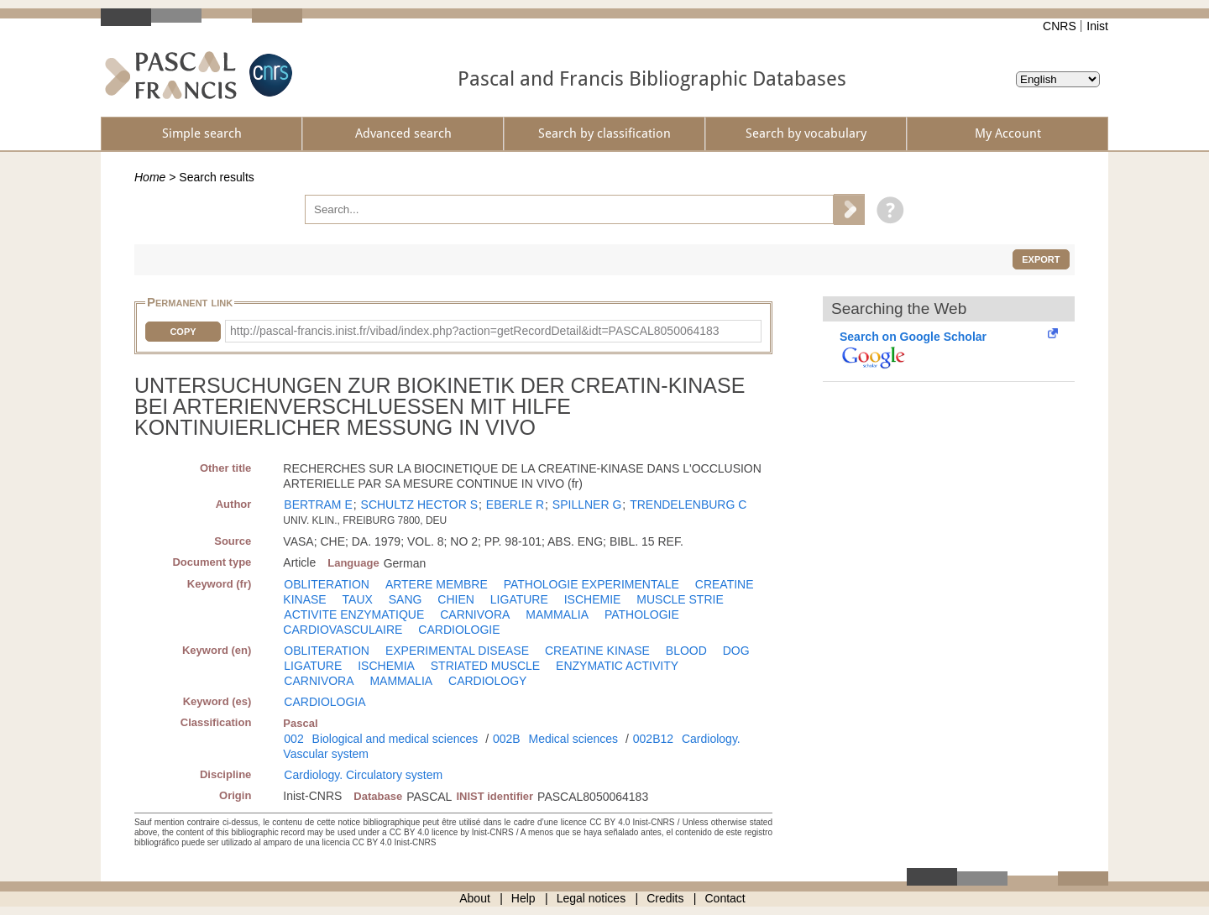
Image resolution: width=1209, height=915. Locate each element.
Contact (725, 898)
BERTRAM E (318, 504)
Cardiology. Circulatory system (363, 775)
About (474, 898)
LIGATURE (519, 599)
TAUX (358, 599)
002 (293, 738)
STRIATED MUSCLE (485, 665)
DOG (736, 650)
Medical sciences (574, 738)
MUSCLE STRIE (679, 599)
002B (507, 738)
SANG (405, 599)
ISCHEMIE (592, 599)
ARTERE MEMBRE (436, 584)
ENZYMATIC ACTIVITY (617, 665)
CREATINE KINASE (597, 650)
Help (523, 898)
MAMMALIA (557, 614)
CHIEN (455, 599)
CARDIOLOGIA (324, 701)
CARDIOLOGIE (459, 629)
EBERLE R (515, 504)
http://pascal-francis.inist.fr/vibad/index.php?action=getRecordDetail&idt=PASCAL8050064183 (475, 330)
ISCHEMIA (386, 665)
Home (149, 177)
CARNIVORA (475, 614)
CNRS (1059, 26)
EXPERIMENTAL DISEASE (457, 650)
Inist (1097, 26)
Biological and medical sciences (395, 738)
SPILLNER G (586, 504)
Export (1041, 259)
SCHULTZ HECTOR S (420, 504)
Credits (664, 898)
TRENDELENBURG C (688, 504)
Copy (183, 332)
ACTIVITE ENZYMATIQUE (354, 614)
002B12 (653, 738)
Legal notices (591, 898)
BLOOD (686, 650)
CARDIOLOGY (487, 681)
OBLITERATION (326, 584)
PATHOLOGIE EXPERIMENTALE (591, 584)
